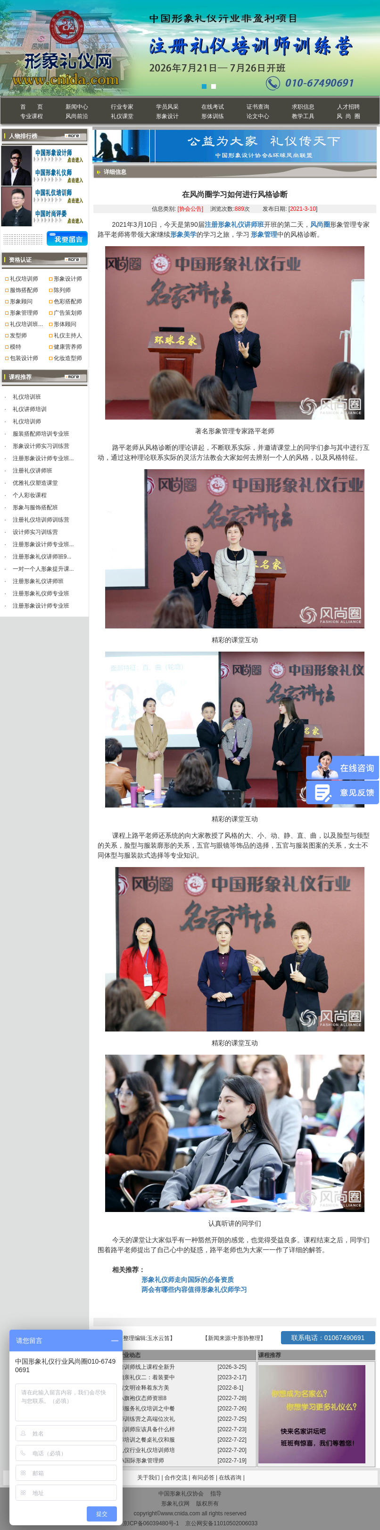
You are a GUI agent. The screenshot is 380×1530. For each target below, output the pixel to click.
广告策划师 (68, 312)
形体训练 (212, 116)
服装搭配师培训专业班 (41, 433)
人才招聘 (348, 106)
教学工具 (303, 116)
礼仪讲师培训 (30, 409)
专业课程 (31, 116)
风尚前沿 (77, 116)
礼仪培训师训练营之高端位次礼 (136, 1419)
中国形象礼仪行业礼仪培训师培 (136, 1450)
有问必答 (204, 1477)
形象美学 (183, 234)
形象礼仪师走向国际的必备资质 (191, 1279)
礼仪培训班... (26, 324)
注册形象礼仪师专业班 (41, 593)
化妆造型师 (68, 358)
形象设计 (167, 116)
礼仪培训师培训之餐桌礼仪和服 (136, 1439)
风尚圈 (320, 224)
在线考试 (212, 106)
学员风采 (167, 106)
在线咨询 (231, 1477)
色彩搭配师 (68, 301)
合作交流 (177, 1477)
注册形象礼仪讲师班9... (42, 556)
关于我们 (148, 1477)
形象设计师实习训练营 (41, 446)
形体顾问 (65, 324)
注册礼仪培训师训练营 (41, 519)
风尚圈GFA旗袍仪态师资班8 (132, 1398)
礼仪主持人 (68, 335)
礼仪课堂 (122, 116)
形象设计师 (68, 278)
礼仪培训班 (27, 397)
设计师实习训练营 (35, 532)
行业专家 (122, 106)
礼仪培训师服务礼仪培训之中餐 (136, 1408)
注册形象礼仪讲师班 (38, 581)
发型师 (18, 335)
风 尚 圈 (348, 116)
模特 (15, 347)
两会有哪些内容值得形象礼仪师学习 (194, 1289)
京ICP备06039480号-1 (151, 1523)
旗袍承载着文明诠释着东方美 (132, 1387)
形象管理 (264, 234)
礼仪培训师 (24, 278)
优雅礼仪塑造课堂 (35, 483)
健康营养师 (68, 347)
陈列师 (62, 290)
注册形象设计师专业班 (41, 605)
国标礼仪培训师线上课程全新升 (136, 1367)
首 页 (31, 106)
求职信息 (303, 106)
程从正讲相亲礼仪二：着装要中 (136, 1377)
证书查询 (258, 106)
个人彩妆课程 (30, 495)
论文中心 (258, 116)
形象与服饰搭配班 (35, 507)
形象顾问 (21, 301)
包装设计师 (24, 358)
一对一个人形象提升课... (43, 569)
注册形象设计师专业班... (43, 458)
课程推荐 (269, 1355)
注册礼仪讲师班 (32, 470)
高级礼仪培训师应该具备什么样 (136, 1429)
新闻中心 (77, 106)
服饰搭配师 (24, 290)
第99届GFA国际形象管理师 (131, 1460)
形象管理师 (24, 312)
